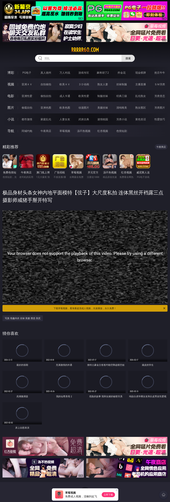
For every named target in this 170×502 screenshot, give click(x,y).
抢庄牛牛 (159, 72)
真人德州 (46, 72)
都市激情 (27, 119)
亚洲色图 (46, 107)
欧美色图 (64, 107)
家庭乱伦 (46, 119)
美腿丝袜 (102, 107)
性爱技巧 (159, 119)
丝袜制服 (121, 84)
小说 (10, 119)
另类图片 (159, 107)
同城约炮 (27, 131)
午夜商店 (46, 131)
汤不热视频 (83, 131)
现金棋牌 (140, 72)
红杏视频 (102, 131)
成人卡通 (64, 96)
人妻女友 (64, 119)
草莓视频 (64, 131)
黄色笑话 (140, 119)
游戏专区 (83, 72)
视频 (10, 84)
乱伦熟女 (140, 96)
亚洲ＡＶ (27, 84)
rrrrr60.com (85, 49)
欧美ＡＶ (64, 84)
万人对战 (64, 72)
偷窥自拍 (27, 107)
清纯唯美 (121, 107)
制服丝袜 (102, 96)
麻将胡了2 (103, 72)
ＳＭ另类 (159, 84)
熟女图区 (140, 107)
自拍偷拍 (46, 84)
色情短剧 (121, 131)
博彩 (10, 72)
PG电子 (26, 72)
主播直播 (140, 84)
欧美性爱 (83, 96)
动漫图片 (83, 107)
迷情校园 (102, 119)
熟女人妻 (102, 84)
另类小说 (121, 119)
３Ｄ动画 (83, 84)
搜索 (128, 58)
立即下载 (108, 494)
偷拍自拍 (46, 96)
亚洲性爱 (27, 96)
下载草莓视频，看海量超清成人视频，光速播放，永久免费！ (110, 308)
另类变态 (159, 96)
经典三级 (121, 96)
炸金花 (122, 72)
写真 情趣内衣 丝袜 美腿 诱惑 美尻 (22, 318)
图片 (10, 107)
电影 (10, 96)
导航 (10, 131)
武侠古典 (83, 119)
